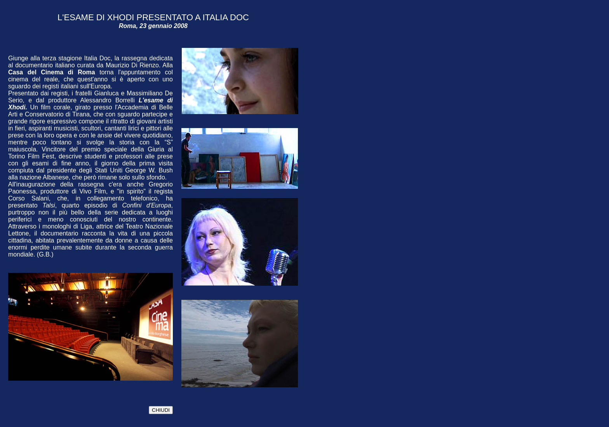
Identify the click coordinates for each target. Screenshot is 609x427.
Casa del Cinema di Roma (51, 72)
